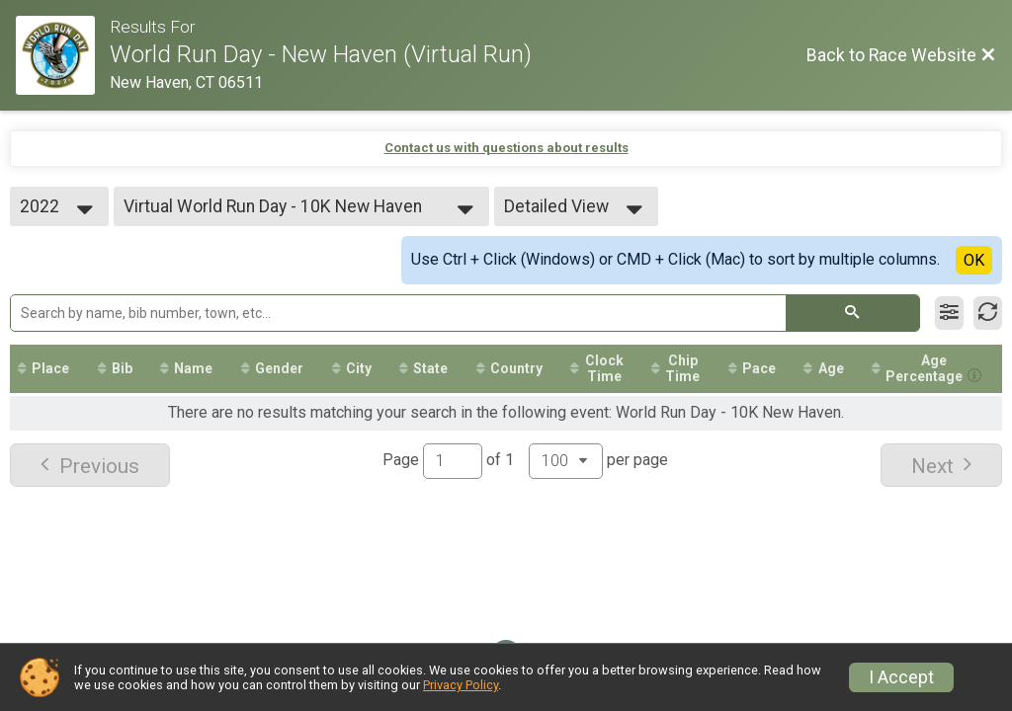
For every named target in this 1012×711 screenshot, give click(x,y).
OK (974, 260)
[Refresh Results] (987, 313)
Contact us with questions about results (506, 147)
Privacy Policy (460, 684)
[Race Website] (63, 55)
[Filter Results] (949, 313)
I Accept (901, 677)
